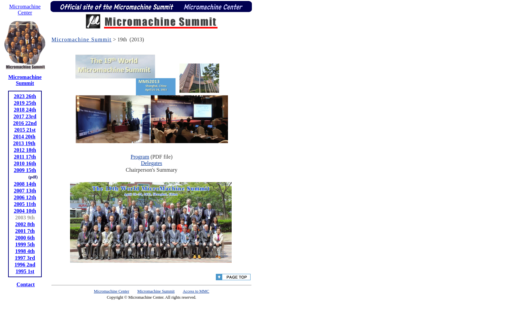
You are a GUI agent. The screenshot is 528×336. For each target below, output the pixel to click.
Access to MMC (196, 291)
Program (140, 157)
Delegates (151, 163)
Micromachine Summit (81, 39)
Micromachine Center (111, 291)
